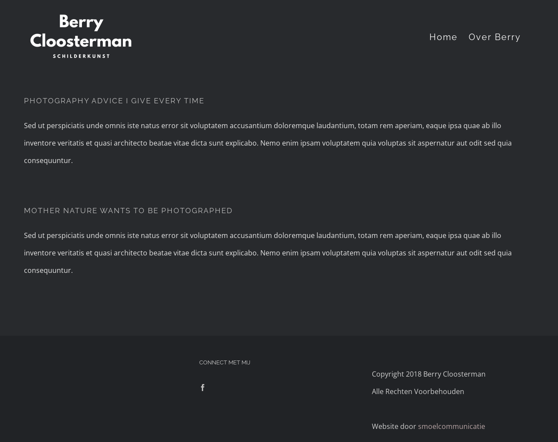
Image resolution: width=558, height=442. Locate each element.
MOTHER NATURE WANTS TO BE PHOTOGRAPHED (128, 210)
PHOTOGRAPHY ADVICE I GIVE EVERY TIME (114, 100)
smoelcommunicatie (451, 426)
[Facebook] (202, 387)
